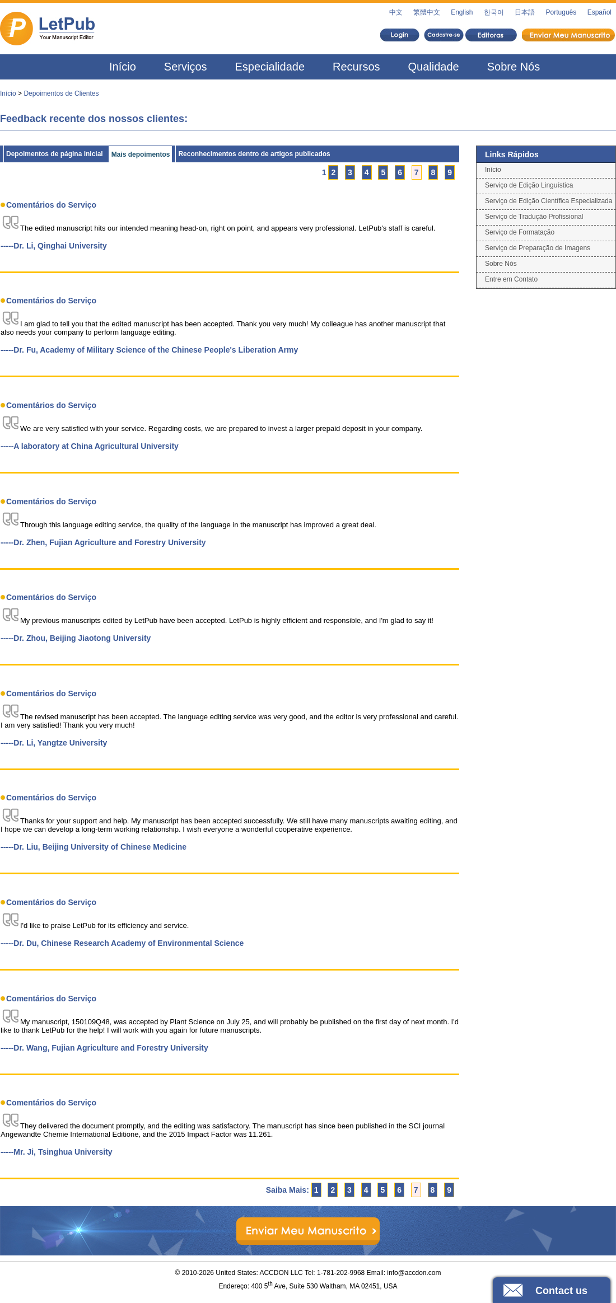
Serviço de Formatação (519, 232)
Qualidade (433, 66)
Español (599, 12)
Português (561, 12)
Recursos (356, 66)
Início (122, 66)
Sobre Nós (513, 66)
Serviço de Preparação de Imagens (537, 248)
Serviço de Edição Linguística (529, 185)
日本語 (525, 12)
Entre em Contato (511, 279)
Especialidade (270, 66)
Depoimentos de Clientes (61, 93)
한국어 (494, 12)
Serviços (185, 66)
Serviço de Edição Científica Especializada (548, 201)
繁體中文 (426, 12)
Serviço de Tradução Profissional (534, 217)
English (462, 12)
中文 (396, 12)
